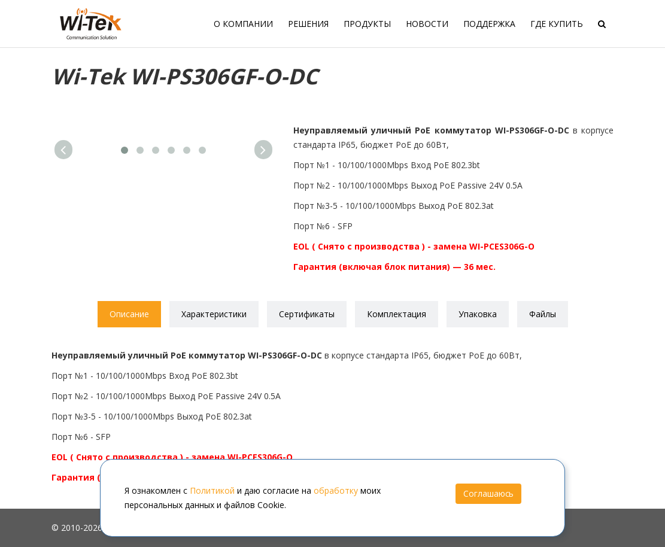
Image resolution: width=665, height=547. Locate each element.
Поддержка (489, 23)
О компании (243, 23)
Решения (308, 23)
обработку (336, 490)
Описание (129, 314)
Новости (427, 23)
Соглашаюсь (488, 493)
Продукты (367, 23)
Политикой (212, 490)
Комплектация (396, 314)
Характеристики (214, 314)
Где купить (556, 23)
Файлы (542, 314)
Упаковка (477, 314)
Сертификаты (307, 314)
